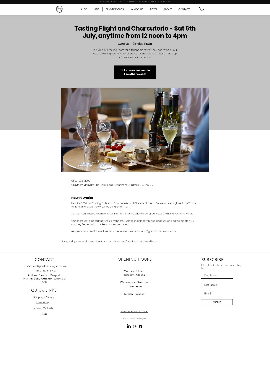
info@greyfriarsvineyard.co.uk (49, 266)
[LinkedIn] (129, 326)
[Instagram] (135, 326)
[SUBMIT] (217, 302)
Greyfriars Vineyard (138, 319)
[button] (201, 9)
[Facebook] (140, 326)
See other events (135, 74)
